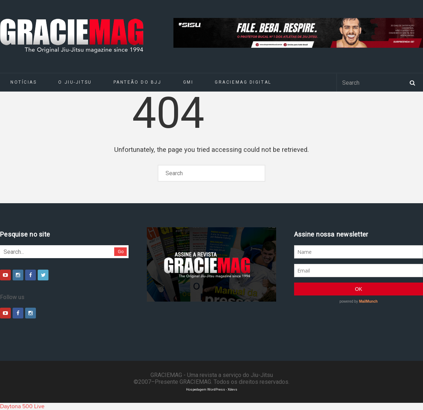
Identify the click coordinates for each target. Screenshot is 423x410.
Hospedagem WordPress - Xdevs (211, 389)
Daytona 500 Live (22, 406)
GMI (188, 82)
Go (121, 251)
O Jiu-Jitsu (75, 82)
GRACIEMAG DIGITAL (243, 82)
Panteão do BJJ (137, 82)
